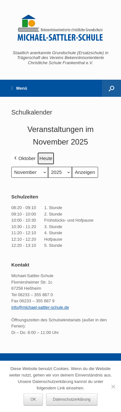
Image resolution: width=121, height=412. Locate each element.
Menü (19, 88)
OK (33, 399)
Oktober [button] (24, 158)
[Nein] (113, 386)
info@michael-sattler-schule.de (40, 307)
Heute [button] (45, 158)
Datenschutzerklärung (72, 399)
